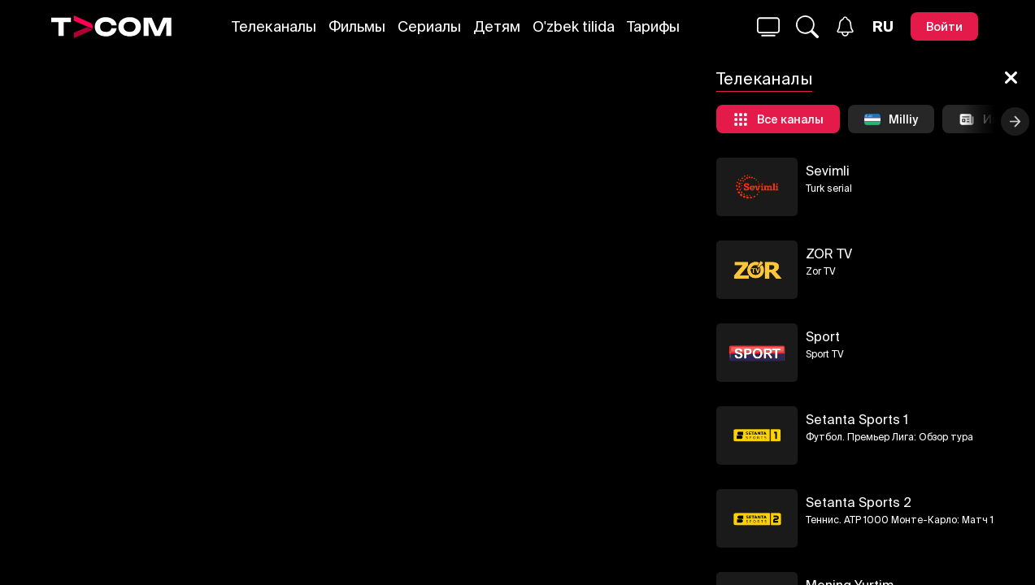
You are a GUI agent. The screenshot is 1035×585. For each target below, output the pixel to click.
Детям (496, 26)
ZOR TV (829, 253)
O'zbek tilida (574, 26)
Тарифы (653, 26)
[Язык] (883, 26)
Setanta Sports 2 (858, 502)
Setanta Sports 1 (857, 419)
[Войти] (944, 26)
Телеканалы (274, 26)
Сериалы (429, 26)
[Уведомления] (845, 26)
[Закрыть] (1011, 79)
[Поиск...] (768, 26)
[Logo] (111, 26)
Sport (823, 336)
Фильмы (356, 26)
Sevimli (828, 170)
